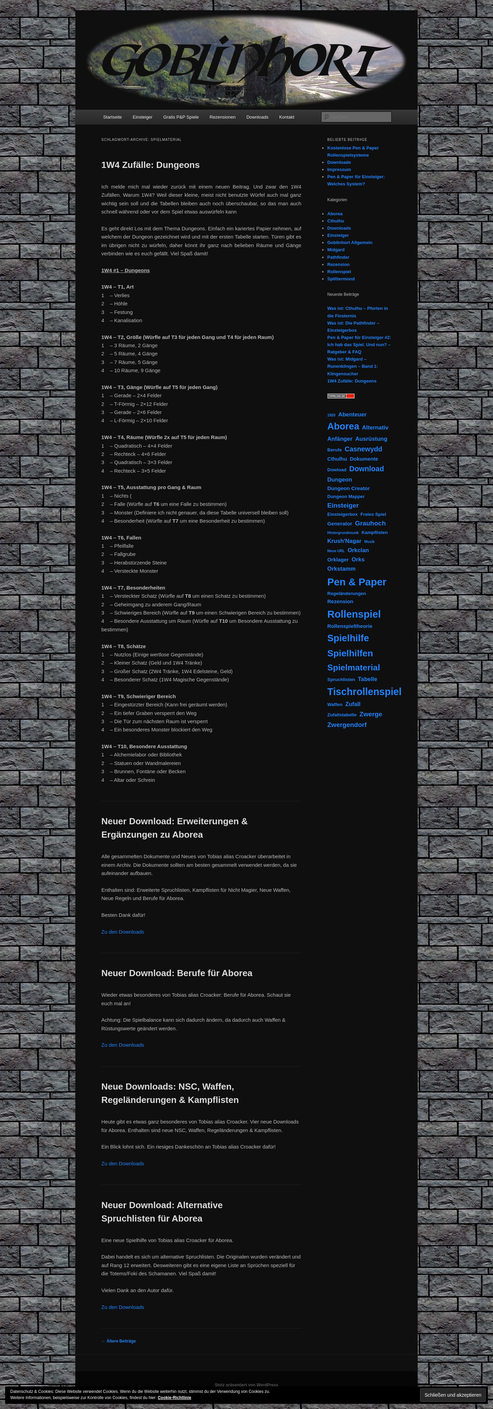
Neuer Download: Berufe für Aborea (176, 973)
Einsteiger (143, 117)
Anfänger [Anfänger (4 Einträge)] (339, 439)
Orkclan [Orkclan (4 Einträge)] (358, 550)
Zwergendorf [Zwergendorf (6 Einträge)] (347, 724)
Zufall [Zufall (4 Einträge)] (353, 704)
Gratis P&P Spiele (181, 117)
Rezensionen (223, 117)
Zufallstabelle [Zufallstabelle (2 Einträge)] (341, 714)
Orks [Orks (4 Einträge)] (358, 559)
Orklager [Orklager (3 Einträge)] (338, 559)
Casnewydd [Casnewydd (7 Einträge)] (363, 449)
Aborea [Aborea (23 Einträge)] (343, 426)
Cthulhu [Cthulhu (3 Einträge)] (337, 459)
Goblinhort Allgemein (349, 242)
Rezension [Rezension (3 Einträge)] (340, 601)
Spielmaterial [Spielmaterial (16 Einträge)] (353, 667)
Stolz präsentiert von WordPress (246, 1385)
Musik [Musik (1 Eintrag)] (369, 541)
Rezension (338, 264)
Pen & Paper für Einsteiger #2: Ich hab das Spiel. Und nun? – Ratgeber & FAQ (359, 344)
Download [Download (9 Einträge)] (366, 469)
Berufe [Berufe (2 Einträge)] (334, 449)
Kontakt (286, 117)
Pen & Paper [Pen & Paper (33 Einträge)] (357, 581)
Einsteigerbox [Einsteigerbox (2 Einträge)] (342, 514)
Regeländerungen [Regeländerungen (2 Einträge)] (346, 593)
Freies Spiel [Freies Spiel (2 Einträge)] (373, 514)
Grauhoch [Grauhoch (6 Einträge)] (370, 523)
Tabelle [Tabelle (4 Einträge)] (367, 679)
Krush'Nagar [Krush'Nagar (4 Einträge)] (344, 541)
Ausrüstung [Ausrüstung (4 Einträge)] (371, 439)
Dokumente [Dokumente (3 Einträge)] (364, 459)
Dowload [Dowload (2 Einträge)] (336, 469)
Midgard (336, 249)
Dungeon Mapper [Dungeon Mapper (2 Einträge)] (346, 496)
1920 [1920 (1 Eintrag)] (331, 415)
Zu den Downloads (122, 932)
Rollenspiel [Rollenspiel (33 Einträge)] (354, 614)
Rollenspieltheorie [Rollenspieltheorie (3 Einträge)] (349, 626)
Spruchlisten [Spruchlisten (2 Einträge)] (341, 679)
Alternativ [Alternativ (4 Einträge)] (375, 427)
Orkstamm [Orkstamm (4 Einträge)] (341, 569)
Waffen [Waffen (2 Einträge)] (334, 704)
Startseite (112, 117)
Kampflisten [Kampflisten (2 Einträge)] (375, 532)
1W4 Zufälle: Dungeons (150, 165)
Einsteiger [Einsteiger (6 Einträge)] (343, 505)
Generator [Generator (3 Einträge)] (339, 523)
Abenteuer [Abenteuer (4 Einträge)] (352, 414)
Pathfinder (338, 257)
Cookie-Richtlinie (174, 1397)
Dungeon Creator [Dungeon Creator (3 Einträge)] (348, 488)
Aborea (335, 213)
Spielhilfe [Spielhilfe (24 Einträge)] (348, 638)
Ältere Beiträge (118, 1341)
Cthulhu (335, 220)
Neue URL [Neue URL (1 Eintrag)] (336, 551)
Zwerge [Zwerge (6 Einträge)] (370, 714)
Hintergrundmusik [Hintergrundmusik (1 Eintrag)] (343, 533)
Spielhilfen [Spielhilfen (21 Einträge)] (350, 653)
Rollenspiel (339, 271)
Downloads (257, 117)
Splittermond (341, 278)
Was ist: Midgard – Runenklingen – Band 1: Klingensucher (352, 366)
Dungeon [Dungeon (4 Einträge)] (339, 479)
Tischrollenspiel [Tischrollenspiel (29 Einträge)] (364, 691)
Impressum (339, 169)
